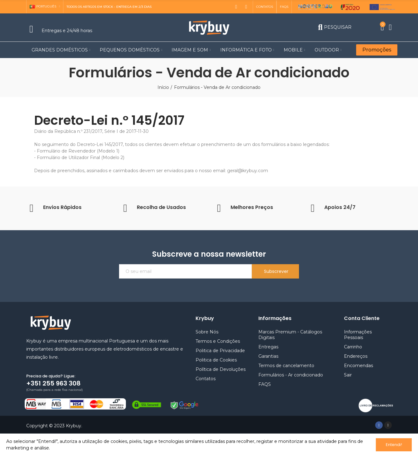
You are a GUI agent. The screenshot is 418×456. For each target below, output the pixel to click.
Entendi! (394, 445)
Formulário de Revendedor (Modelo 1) (78, 151)
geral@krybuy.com (247, 170)
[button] (264, 6)
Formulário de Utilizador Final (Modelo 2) (80, 157)
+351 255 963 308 (53, 383)
